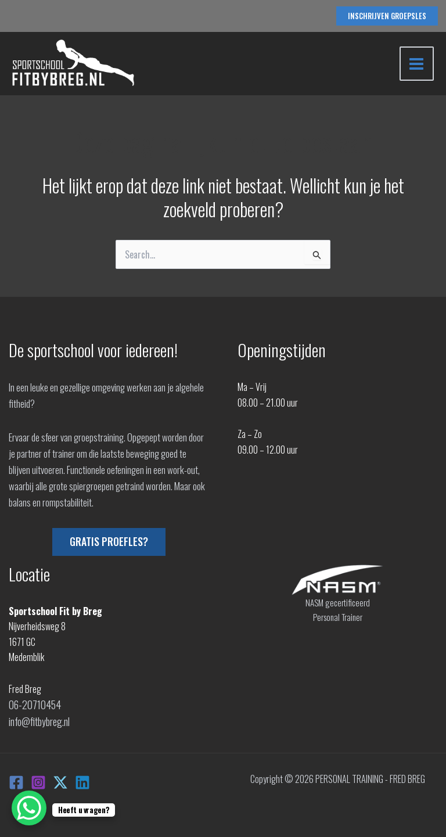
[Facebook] (16, 779)
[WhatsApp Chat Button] (29, 808)
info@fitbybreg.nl (38, 720)
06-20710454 (32, 704)
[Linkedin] (82, 779)
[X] (60, 779)
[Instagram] (38, 779)
